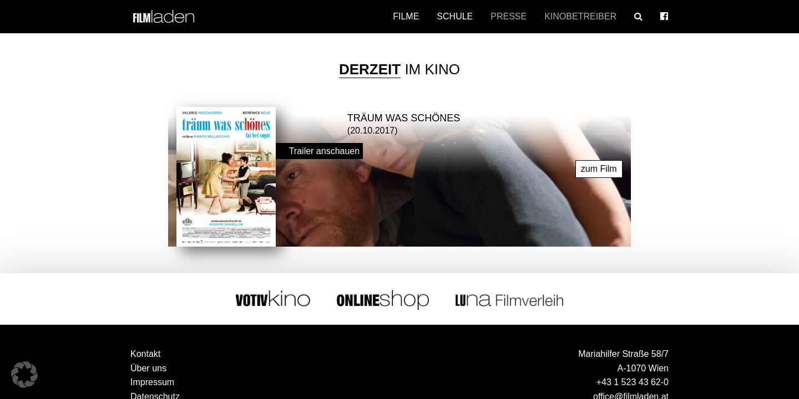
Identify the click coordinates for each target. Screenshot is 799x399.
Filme (406, 16)
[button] (24, 374)
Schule (455, 16)
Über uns (148, 367)
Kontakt (145, 353)
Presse (508, 16)
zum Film (599, 168)
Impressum (152, 381)
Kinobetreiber (580, 16)
